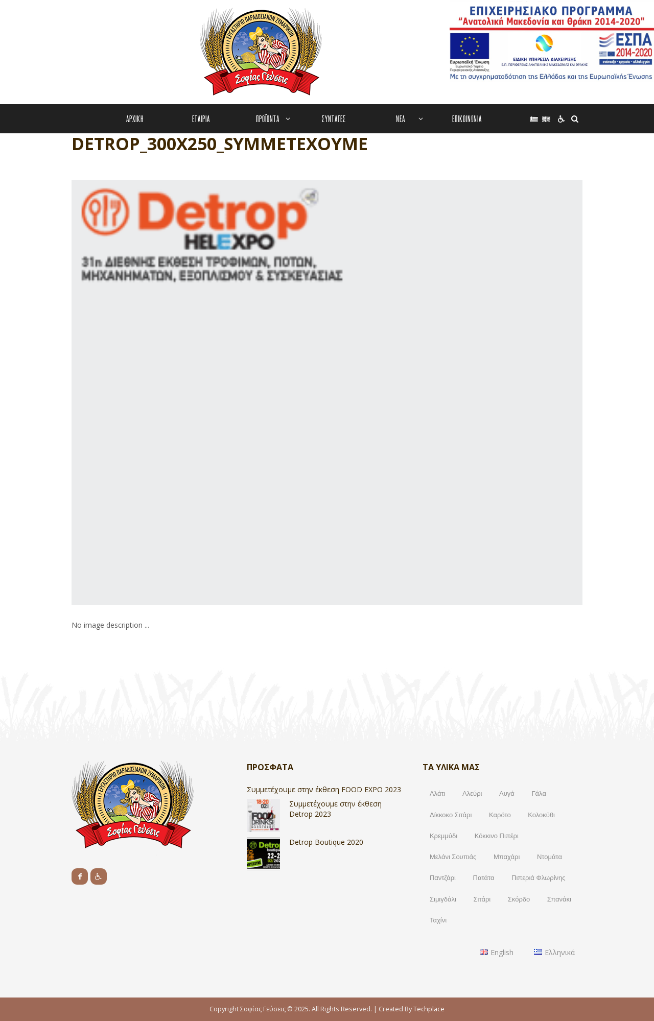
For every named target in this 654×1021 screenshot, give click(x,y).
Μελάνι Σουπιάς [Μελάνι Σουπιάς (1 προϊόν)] (453, 856)
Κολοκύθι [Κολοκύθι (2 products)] (541, 814)
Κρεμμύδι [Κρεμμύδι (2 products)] (443, 835)
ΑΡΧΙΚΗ (135, 118)
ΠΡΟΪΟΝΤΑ (267, 118)
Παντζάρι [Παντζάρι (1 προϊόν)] (443, 877)
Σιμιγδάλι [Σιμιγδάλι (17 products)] (443, 899)
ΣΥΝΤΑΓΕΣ (334, 118)
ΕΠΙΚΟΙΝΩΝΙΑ (467, 118)
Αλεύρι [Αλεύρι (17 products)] (472, 793)
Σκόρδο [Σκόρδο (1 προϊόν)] (519, 899)
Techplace (429, 1009)
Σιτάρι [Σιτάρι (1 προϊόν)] (482, 899)
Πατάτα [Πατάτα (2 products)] (484, 877)
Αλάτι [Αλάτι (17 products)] (438, 793)
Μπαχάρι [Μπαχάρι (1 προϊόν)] (507, 856)
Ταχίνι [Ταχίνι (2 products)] (438, 919)
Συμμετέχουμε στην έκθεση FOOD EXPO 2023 (324, 789)
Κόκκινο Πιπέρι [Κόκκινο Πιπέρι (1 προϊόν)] (497, 835)
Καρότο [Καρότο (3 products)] (500, 814)
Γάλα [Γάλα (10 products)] (538, 793)
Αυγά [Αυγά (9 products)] (507, 793)
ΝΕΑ (400, 118)
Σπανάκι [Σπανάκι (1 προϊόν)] (559, 899)
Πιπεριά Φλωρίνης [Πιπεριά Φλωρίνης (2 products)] (538, 877)
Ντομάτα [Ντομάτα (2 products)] (549, 856)
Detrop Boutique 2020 (326, 842)
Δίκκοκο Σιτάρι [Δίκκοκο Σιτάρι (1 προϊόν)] (451, 814)
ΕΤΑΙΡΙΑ (201, 118)
